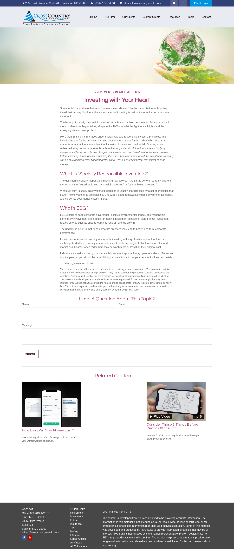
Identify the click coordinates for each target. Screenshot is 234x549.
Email (122, 304)
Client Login (201, 3)
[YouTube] (174, 3)
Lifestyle (75, 535)
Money (74, 531)
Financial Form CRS (119, 511)
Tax (72, 527)
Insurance (76, 524)
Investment (76, 516)
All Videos (76, 542)
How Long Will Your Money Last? (48, 430)
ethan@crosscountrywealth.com (140, 3)
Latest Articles (78, 538)
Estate (74, 520)
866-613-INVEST (40, 513)
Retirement (76, 512)
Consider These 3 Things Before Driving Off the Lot (172, 426)
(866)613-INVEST (102, 3)
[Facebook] (183, 3)
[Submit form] (30, 354)
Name (25, 304)
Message (27, 325)
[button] (93, 17)
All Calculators (78, 546)
